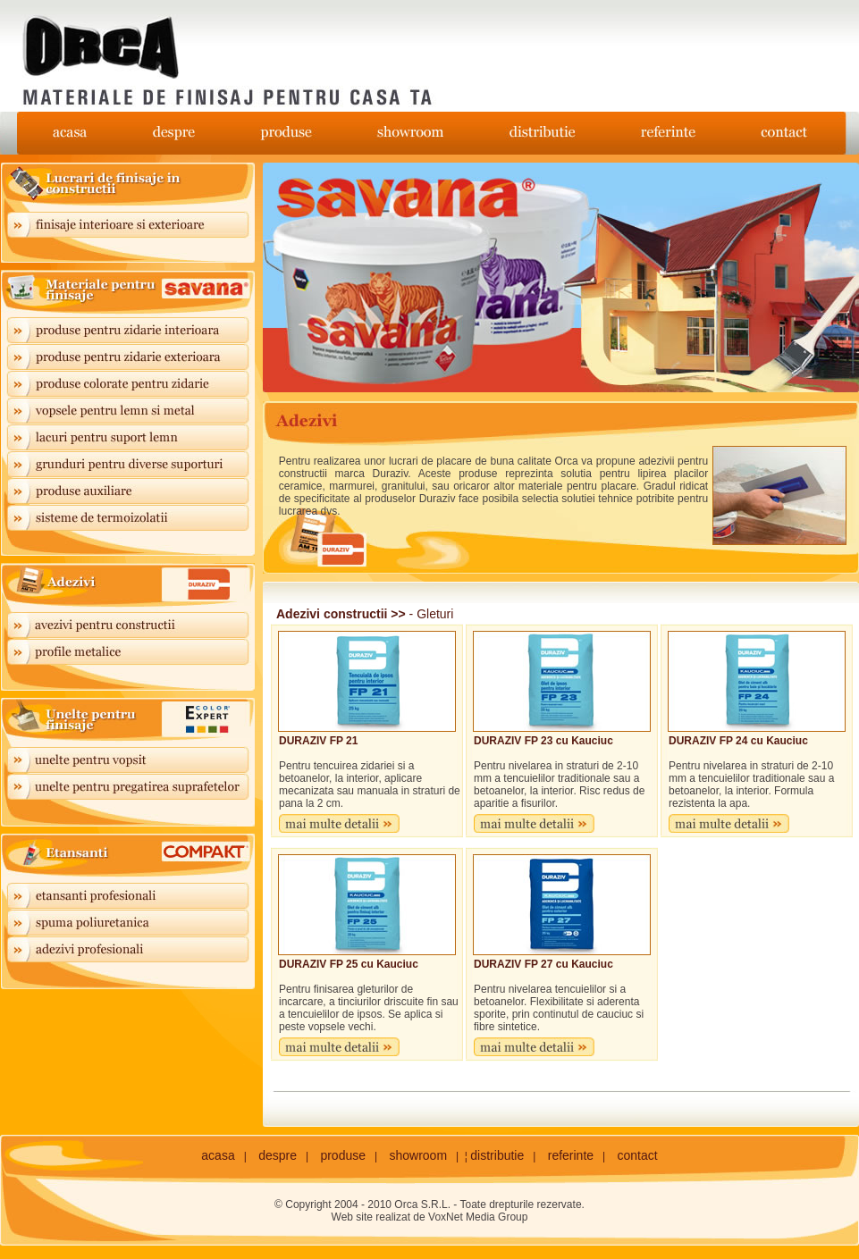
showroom (418, 1155)
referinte (571, 1155)
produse (343, 1155)
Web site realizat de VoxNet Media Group (430, 1217)
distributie (497, 1155)
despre (277, 1155)
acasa (217, 1155)
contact (638, 1155)
